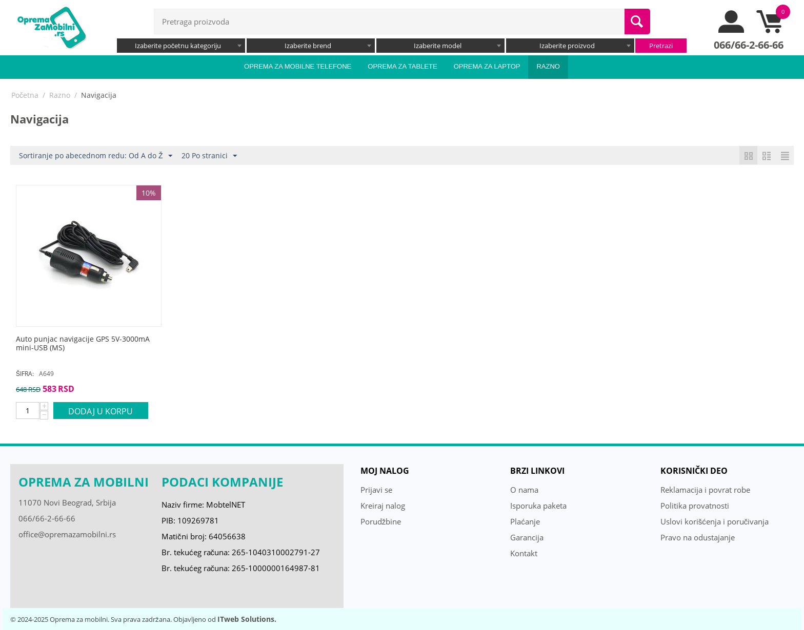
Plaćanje (525, 521)
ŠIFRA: (25, 373)
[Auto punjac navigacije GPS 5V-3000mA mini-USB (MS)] (89, 343)
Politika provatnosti (694, 505)
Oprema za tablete (402, 66)
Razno (548, 66)
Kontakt (523, 553)
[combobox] (181, 45)
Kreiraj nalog (382, 505)
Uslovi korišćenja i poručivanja (714, 521)
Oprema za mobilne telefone (297, 66)
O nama (524, 490)
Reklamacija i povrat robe (705, 490)
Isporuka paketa (538, 505)
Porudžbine (380, 521)
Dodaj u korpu (100, 411)
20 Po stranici (209, 156)
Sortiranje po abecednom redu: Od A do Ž (95, 156)
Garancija (527, 537)
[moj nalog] (732, 30)
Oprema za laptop (487, 66)
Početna (24, 95)
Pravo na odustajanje (697, 537)
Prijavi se (376, 490)
